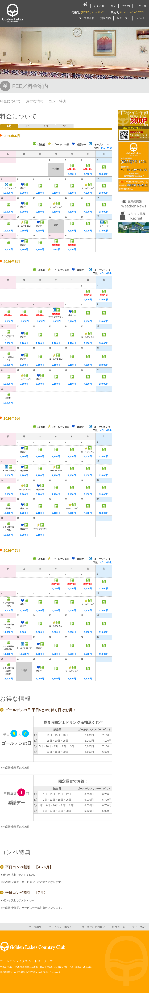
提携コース (118, 926)
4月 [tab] (9, 126)
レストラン (123, 18)
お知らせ (99, 6)
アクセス (141, 6)
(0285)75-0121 (93, 12)
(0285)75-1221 (132, 12)
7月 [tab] (64, 125)
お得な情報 (34, 101)
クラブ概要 (35, 926)
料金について (10, 101)
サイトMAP (139, 926)
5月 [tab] (28, 125)
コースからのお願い (93, 926)
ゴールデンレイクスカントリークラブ (26, 961)
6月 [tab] (46, 125)
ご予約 (126, 6)
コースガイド (86, 18)
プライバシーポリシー (62, 926)
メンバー (141, 18)
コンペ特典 (57, 101)
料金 (113, 6)
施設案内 (105, 18)
